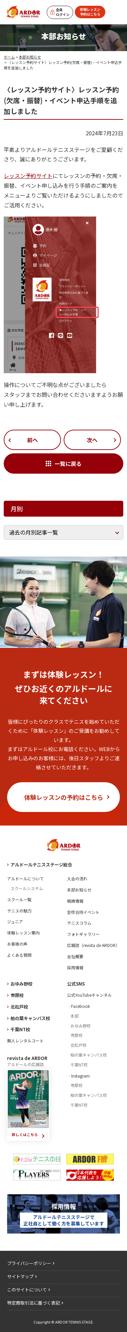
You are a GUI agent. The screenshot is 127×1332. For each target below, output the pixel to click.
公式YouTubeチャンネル (89, 995)
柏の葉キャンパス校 (30, 1018)
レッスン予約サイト (28, 176)
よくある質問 (19, 955)
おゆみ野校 (21, 983)
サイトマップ (20, 1276)
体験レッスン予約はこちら (90, 12)
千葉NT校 (20, 1029)
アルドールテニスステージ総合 (41, 864)
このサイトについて (27, 1289)
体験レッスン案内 (23, 932)
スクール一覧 (19, 899)
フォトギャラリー (83, 934)
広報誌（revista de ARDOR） (93, 945)
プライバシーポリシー (29, 1263)
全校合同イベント (83, 912)
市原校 (17, 995)
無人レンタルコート (25, 1040)
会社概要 (75, 956)
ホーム (9, 57)
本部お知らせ (30, 57)
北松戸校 (19, 1006)
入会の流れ (77, 878)
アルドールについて (25, 878)
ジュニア (15, 921)
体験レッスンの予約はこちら (63, 797)
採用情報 (75, 967)
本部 (74, 1016)
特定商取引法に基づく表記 (33, 1303)
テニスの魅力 (19, 910)
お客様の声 (17, 944)
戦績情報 (75, 901)
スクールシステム (26, 888)
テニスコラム (79, 923)
